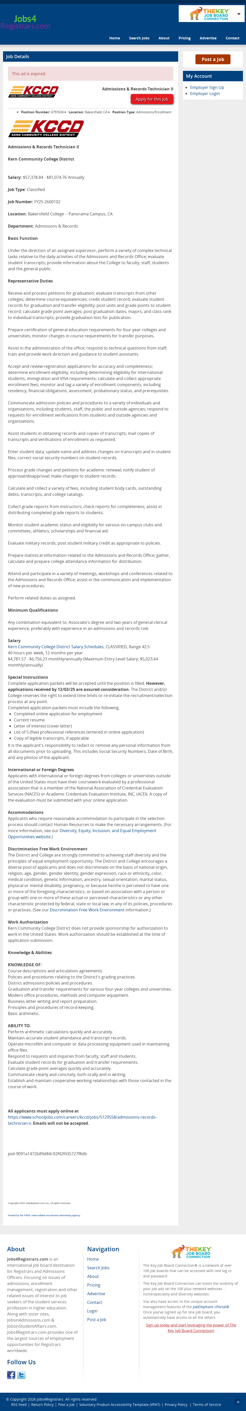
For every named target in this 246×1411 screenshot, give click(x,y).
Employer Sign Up (207, 87)
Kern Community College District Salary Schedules (56, 646)
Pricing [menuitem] (93, 1285)
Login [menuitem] (92, 1311)
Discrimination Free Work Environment (87, 910)
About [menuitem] (93, 1276)
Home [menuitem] (93, 1259)
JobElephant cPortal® (211, 1306)
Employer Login (205, 93)
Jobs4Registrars (50, 1399)
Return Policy (42, 1404)
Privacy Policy (176, 1404)
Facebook (11, 1375)
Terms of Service (207, 1404)
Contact (232, 38)
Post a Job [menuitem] (96, 1319)
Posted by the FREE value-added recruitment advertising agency (44, 1215)
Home (114, 38)
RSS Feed (19, 1404)
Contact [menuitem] (94, 1302)
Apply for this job (152, 99)
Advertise (208, 38)
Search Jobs (139, 38)
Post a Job (213, 59)
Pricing (185, 38)
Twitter (21, 1375)
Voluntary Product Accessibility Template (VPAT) (119, 1404)
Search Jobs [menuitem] (98, 1268)
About (164, 38)
